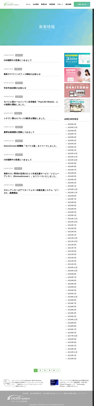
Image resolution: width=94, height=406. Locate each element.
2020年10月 (72, 271)
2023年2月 (72, 212)
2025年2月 (72, 147)
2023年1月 (72, 215)
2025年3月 (72, 144)
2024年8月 (72, 166)
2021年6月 (72, 251)
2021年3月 (72, 261)
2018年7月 (72, 329)
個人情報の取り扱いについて (52, 393)
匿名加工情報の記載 (70, 393)
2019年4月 (72, 310)
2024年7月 (72, 170)
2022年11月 (72, 219)
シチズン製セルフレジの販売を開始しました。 (25, 118)
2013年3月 (72, 359)
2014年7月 (72, 346)
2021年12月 (72, 238)
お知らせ (19, 55)
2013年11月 (72, 352)
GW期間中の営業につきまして (18, 60)
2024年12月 (72, 153)
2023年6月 (72, 202)
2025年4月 (72, 140)
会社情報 (25, 393)
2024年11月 (72, 157)
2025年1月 (72, 150)
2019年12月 (72, 297)
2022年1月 (72, 235)
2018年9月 (72, 323)
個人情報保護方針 (36, 393)
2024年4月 (72, 180)
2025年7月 (72, 134)
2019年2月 (72, 316)
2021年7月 (72, 248)
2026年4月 (72, 124)
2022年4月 (72, 232)
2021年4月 (72, 258)
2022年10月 (72, 222)
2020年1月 (72, 294)
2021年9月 (72, 245)
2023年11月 (72, 193)
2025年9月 (72, 131)
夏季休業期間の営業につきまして (19, 132)
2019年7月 (72, 303)
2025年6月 (72, 137)
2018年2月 (72, 333)
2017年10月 (72, 336)
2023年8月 (72, 196)
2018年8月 (72, 326)
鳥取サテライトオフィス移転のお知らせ (22, 74)
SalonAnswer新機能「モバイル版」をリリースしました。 (31, 146)
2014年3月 (72, 349)
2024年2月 (72, 183)
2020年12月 (72, 267)
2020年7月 (72, 277)
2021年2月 (72, 264)
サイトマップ (82, 393)
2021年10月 (72, 241)
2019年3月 (72, 313)
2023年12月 (72, 189)
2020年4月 (72, 287)
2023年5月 (72, 205)
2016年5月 (72, 339)
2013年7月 (72, 355)
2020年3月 (72, 290)
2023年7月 (72, 199)
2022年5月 (72, 228)
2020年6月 (72, 280)
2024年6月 (72, 173)
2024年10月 (72, 160)
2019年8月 (72, 300)
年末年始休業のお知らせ (15, 88)
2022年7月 (72, 225)
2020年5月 (72, 284)
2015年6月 (72, 342)
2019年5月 (72, 307)
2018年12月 (72, 320)
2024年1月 (72, 186)
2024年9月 (72, 163)
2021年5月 (72, 254)
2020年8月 (72, 274)
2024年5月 (72, 176)
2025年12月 (72, 127)
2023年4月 (72, 209)
